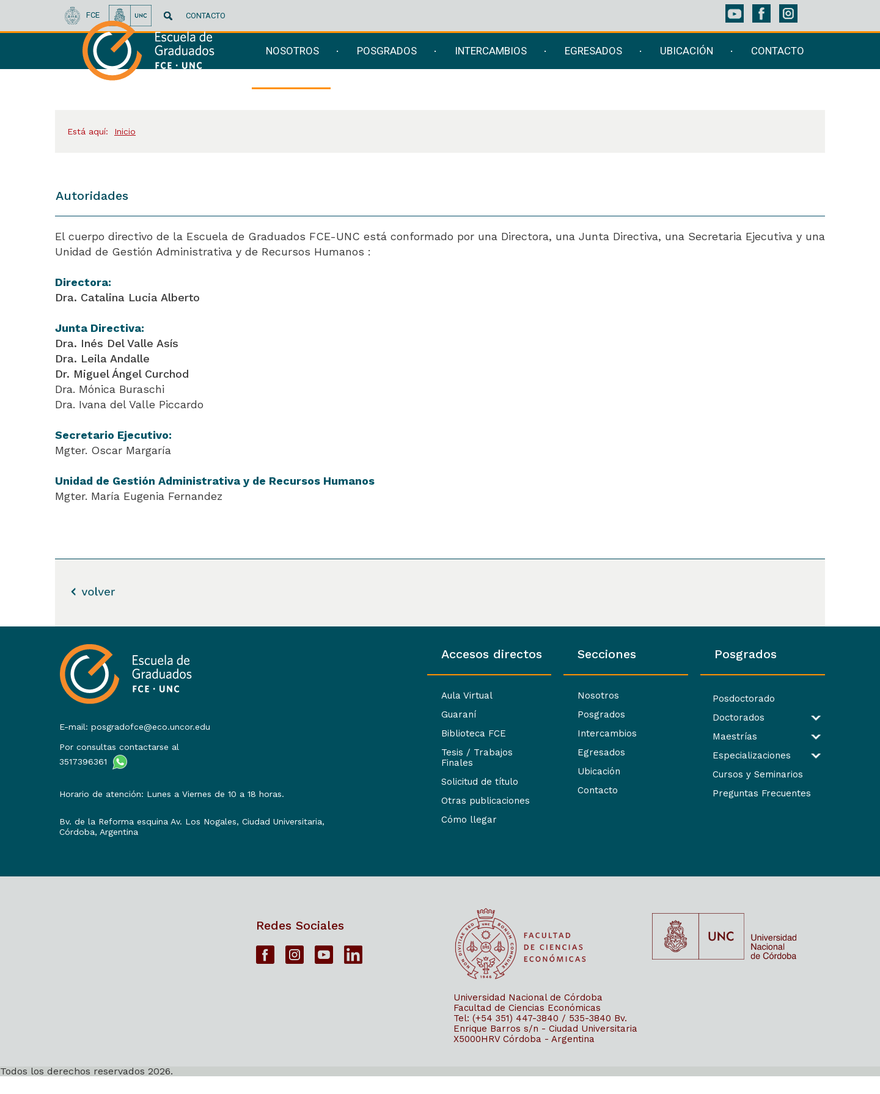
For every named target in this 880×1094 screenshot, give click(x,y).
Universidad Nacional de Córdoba (528, 1014)
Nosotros (481, 695)
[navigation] (528, 72)
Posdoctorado (685, 699)
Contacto (480, 790)
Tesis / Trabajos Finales (318, 752)
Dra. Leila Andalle (104, 358)
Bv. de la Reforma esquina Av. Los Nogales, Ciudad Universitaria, (145, 830)
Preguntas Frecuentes (703, 793)
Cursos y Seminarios (699, 774)
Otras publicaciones (309, 790)
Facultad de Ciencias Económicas (527, 1024)
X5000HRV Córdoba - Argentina (524, 1056)
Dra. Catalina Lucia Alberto (129, 297)
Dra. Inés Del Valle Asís (118, 343)
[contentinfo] (440, 859)
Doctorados (680, 718)
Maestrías (676, 737)
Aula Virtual (290, 695)
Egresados (484, 752)
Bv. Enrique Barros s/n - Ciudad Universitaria (545, 1040)
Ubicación (481, 771)
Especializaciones (693, 756)
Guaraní (282, 714)
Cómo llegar (292, 809)
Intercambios (489, 733)
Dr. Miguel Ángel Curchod (122, 373)
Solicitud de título (303, 771)
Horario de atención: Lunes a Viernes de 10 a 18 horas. (144, 792)
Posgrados (484, 714)
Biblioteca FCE (297, 733)
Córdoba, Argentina (95, 845)
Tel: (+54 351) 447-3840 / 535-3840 (532, 1035)
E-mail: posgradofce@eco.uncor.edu (131, 719)
